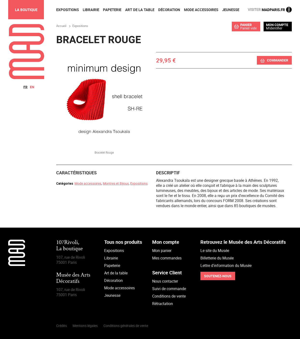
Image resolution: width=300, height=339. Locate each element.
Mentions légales (85, 325)
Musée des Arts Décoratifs (73, 278)
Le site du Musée (214, 250)
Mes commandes (167, 258)
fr (25, 87)
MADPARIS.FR (270, 9)
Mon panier (161, 250)
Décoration (113, 280)
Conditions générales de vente (125, 325)
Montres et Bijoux (116, 183)
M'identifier (274, 28)
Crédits (61, 325)
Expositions (139, 183)
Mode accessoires (88, 183)
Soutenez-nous (218, 276)
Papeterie (112, 265)
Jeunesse (112, 295)
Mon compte (277, 25)
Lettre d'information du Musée (226, 265)
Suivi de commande (169, 288)
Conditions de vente (169, 296)
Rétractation (162, 303)
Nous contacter (165, 281)
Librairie (111, 258)
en (32, 87)
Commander (277, 60)
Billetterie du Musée (217, 258)
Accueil (61, 26)
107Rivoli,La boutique (69, 245)
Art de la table (116, 273)
